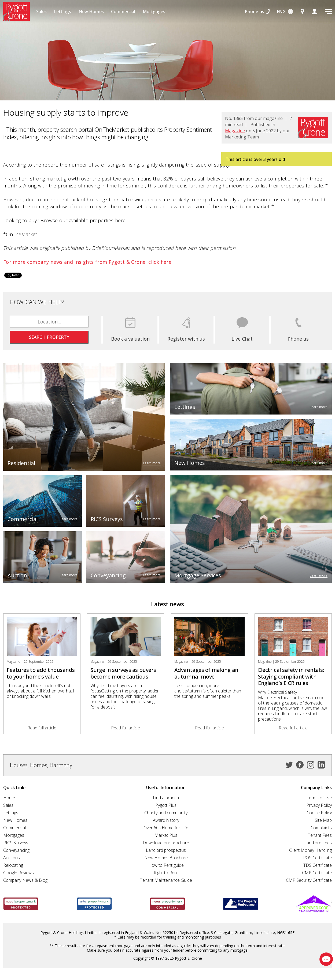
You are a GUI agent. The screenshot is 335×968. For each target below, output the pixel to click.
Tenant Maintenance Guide (166, 880)
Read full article (41, 728)
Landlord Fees (318, 843)
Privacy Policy (319, 805)
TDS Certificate (317, 865)
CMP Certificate (317, 873)
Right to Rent (166, 873)
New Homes (91, 11)
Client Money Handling (310, 850)
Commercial (123, 11)
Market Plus (165, 835)
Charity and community (165, 813)
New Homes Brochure (166, 858)
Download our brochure (166, 843)
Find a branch (166, 798)
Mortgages (154, 11)
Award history (166, 820)
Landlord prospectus (166, 850)
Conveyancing (16, 850)
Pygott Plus (165, 805)
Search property (49, 337)
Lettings (62, 11)
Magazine (235, 131)
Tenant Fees (320, 835)
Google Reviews (18, 873)
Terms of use (319, 798)
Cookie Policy (319, 813)
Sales (41, 11)
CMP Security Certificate (309, 880)
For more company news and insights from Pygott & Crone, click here (87, 262)
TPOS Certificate (316, 858)
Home (9, 798)
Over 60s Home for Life (165, 828)
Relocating (13, 865)
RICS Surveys (15, 843)
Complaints (321, 828)
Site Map (323, 820)
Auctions (11, 858)
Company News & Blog (25, 880)
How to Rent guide (166, 865)
